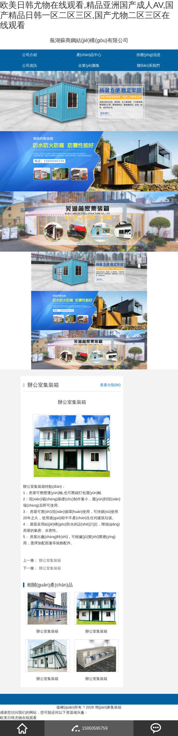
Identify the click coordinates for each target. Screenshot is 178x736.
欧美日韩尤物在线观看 (18, 718)
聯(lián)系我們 (148, 65)
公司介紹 (29, 55)
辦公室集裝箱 (50, 560)
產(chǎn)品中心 (89, 55)
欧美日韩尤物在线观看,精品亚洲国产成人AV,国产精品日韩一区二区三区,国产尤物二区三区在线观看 (87, 15)
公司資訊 (29, 65)
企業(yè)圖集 (88, 65)
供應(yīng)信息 (148, 55)
